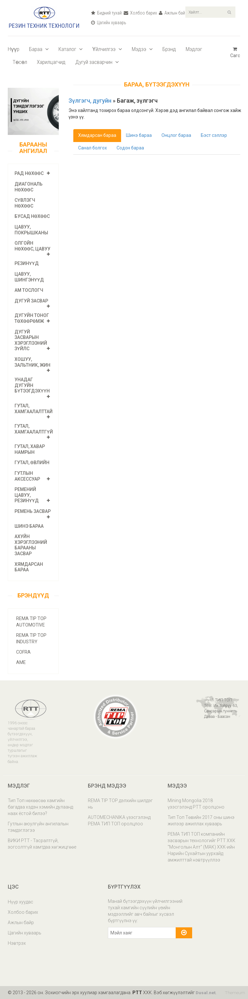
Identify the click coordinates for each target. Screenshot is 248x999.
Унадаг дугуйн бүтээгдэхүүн (32, 385)
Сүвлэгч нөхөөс (25, 203)
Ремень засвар (33, 511)
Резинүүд (27, 263)
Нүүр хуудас (20, 901)
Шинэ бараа (29, 526)
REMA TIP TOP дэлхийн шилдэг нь (120, 804)
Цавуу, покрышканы (31, 229)
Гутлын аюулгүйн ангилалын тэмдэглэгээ (38, 827)
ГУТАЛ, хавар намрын (30, 449)
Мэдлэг (194, 49)
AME (21, 662)
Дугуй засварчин (97, 62)
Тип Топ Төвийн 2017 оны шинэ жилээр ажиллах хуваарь (201, 820)
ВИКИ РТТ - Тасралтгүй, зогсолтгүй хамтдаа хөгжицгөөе (42, 844)
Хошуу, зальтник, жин (32, 362)
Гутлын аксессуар (27, 476)
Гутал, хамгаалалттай (34, 408)
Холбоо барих (140, 12)
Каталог (70, 49)
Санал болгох (92, 148)
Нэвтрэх (17, 943)
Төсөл (20, 62)
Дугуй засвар (31, 300)
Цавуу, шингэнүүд (29, 276)
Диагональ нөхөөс (29, 186)
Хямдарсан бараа (97, 135)
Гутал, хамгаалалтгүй (34, 428)
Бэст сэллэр (215, 135)
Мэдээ (142, 49)
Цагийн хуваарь (108, 22)
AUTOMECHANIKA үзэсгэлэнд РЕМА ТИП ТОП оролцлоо (119, 820)
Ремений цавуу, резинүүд (27, 495)
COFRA (23, 652)
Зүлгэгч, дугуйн (90, 100)
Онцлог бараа (177, 135)
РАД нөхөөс (29, 173)
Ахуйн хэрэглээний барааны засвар (31, 545)
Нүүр (13, 49)
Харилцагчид (51, 62)
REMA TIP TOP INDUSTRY (31, 638)
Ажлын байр (173, 12)
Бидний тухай (106, 12)
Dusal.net (206, 992)
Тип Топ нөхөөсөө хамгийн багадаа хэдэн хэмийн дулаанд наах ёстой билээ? (40, 807)
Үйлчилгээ (107, 49)
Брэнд (169, 49)
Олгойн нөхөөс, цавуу (32, 245)
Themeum (234, 992)
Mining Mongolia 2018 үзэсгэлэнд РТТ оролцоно (196, 804)
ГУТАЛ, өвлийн (32, 462)
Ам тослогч (29, 290)
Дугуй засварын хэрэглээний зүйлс (31, 340)
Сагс (235, 52)
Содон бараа (131, 148)
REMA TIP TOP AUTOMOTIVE (31, 621)
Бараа (39, 49)
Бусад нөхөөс (32, 216)
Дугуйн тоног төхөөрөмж (32, 318)
